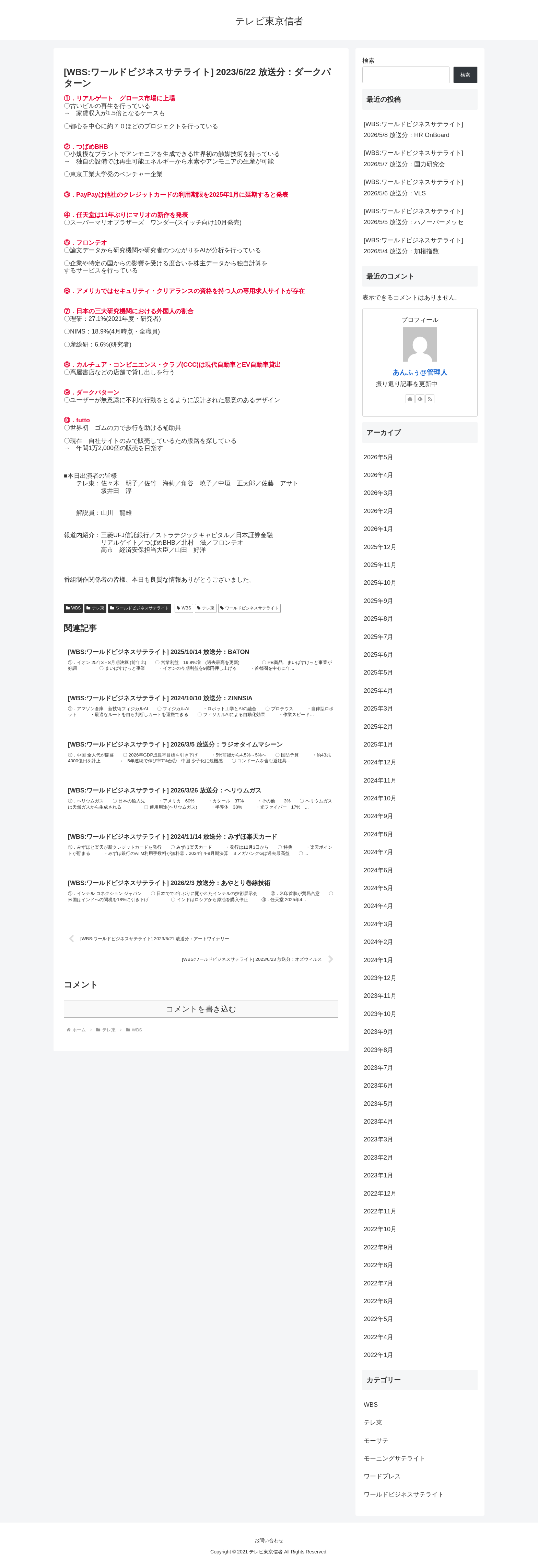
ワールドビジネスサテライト (139, 608)
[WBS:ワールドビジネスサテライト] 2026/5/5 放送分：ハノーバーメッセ (414, 217)
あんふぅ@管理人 (420, 372)
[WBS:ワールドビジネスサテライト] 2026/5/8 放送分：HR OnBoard (413, 129)
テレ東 (95, 608)
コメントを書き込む (201, 1051)
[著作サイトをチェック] (410, 398)
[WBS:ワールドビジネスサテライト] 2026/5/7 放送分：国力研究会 (413, 158)
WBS (73, 608)
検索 (368, 60)
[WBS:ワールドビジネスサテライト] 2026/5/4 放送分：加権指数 (413, 246)
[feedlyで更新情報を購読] (420, 398)
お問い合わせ (269, 1540)
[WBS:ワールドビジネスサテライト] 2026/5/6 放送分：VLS (413, 187)
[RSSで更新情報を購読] (429, 398)
